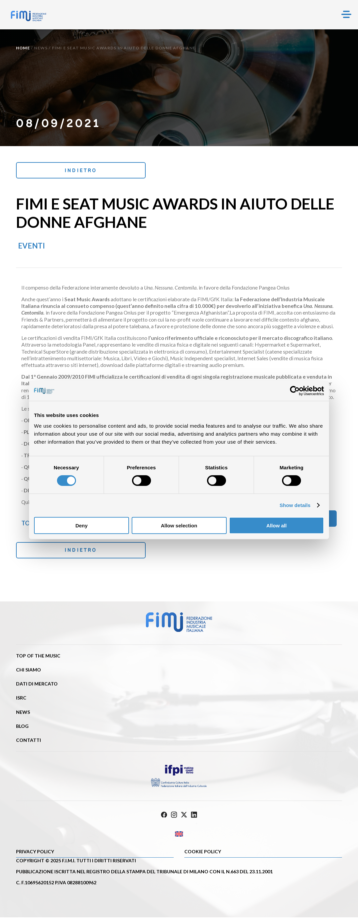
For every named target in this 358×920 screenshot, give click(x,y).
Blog (22, 729)
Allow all (276, 525)
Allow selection (179, 525)
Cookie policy (202, 854)
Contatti (28, 743)
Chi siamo (28, 672)
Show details (295, 505)
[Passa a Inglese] (179, 836)
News (41, 47)
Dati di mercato (37, 686)
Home (23, 47)
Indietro (60, 170)
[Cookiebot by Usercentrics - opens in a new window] (295, 391)
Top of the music (38, 658)
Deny (81, 525)
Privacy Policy (35, 854)
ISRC (21, 700)
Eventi (31, 246)
